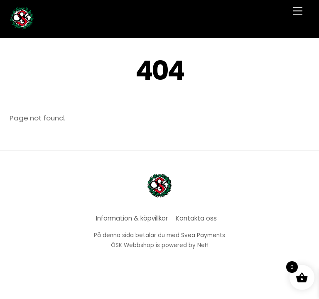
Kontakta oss (196, 218)
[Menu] (298, 11)
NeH (203, 245)
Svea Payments (203, 235)
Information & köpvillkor (132, 218)
